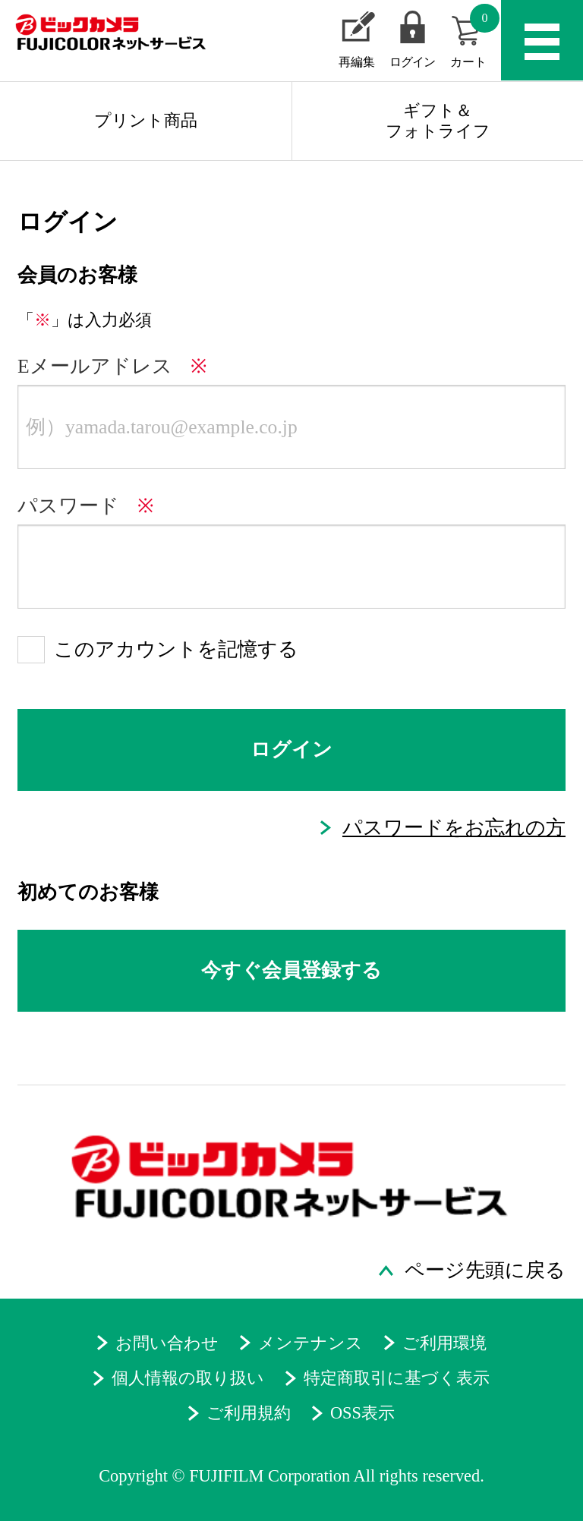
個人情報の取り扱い (188, 1377)
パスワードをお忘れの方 (454, 828)
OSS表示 (362, 1412)
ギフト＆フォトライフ (438, 120)
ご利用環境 (444, 1343)
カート (474, 36)
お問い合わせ (167, 1343)
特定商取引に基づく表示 (397, 1377)
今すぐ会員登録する (291, 970)
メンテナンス (310, 1343)
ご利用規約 (248, 1412)
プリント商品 (145, 120)
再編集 (357, 61)
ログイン (412, 61)
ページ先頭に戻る (485, 1270)
